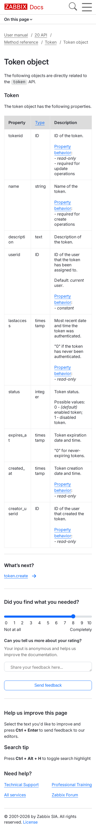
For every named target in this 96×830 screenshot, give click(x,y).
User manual (16, 34)
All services (15, 794)
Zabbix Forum (65, 794)
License (30, 821)
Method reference (21, 42)
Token (51, 42)
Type (40, 122)
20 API (41, 34)
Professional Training (72, 784)
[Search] (73, 7)
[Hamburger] (87, 7)
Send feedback (48, 685)
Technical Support (21, 784)
